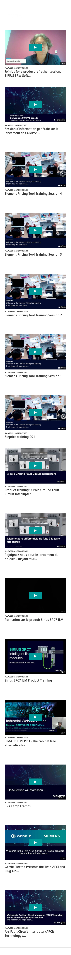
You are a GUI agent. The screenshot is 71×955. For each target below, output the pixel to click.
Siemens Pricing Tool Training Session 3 (33, 254)
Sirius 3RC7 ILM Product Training (28, 680)
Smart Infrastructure (16, 125)
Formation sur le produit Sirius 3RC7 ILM (34, 620)
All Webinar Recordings (16, 68)
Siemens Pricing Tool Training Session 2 (33, 315)
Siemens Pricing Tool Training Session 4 (33, 193)
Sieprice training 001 (20, 437)
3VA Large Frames (18, 806)
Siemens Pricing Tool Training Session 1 (33, 376)
